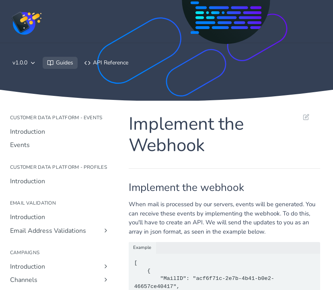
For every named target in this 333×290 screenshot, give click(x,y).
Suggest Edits (305, 117)
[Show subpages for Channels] (106, 279)
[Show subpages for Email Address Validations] (106, 230)
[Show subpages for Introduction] (106, 266)
